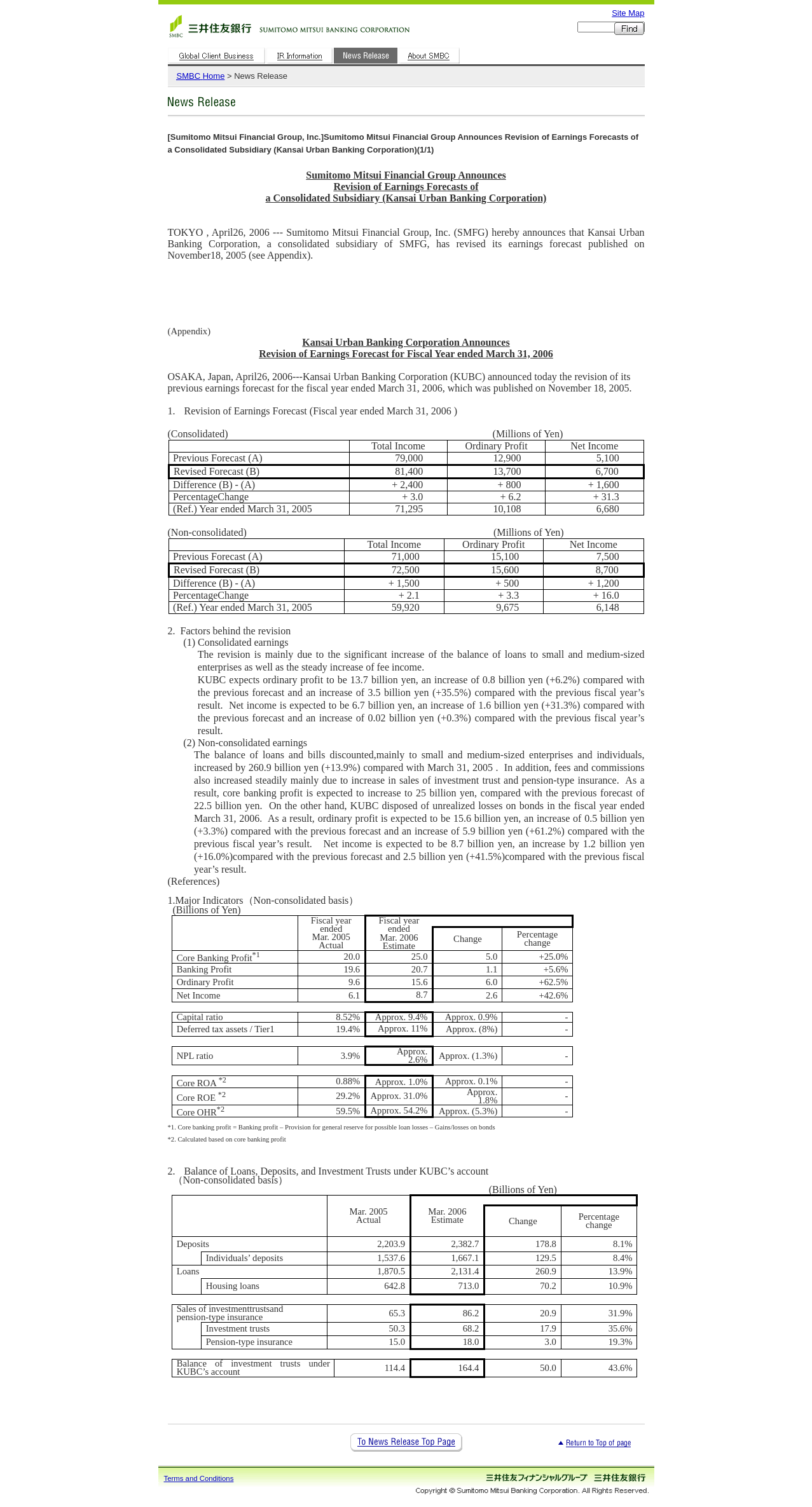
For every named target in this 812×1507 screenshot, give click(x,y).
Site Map (628, 13)
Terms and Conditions (199, 1478)
